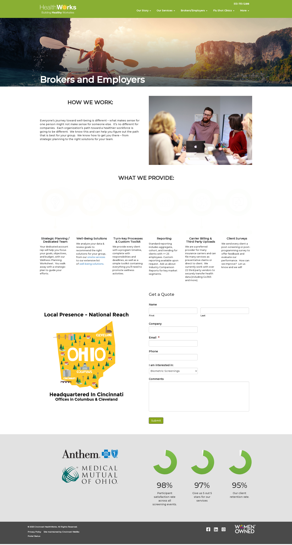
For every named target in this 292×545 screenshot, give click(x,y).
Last (203, 315)
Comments (156, 379)
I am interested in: (161, 365)
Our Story (144, 10)
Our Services (166, 10)
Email (154, 337)
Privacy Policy (34, 532)
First (151, 315)
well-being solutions (91, 263)
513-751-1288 (241, 3)
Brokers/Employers (194, 10)
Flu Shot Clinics (223, 10)
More (244, 10)
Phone (153, 351)
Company (155, 323)
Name (153, 304)
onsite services (96, 257)
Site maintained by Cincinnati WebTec (61, 532)
